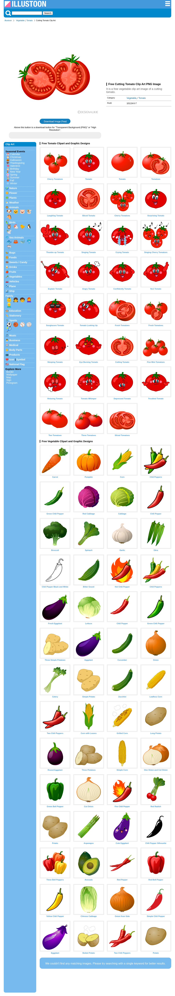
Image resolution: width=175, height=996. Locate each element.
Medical (13, 345)
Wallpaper (11, 374)
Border (10, 371)
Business (14, 340)
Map (8, 377)
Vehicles (14, 281)
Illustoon (8, 20)
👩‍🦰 (29, 299)
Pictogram (11, 382)
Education (15, 310)
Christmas (15, 157)
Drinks (13, 267)
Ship (12, 291)
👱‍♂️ (9, 305)
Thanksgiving (17, 163)
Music (12, 335)
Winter (13, 183)
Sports (13, 320)
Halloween (16, 160)
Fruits (12, 271)
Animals (14, 207)
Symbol (20, 359)
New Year (15, 171)
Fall (12, 180)
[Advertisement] (138, 53)
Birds (12, 222)
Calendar (15, 154)
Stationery (15, 315)
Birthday (14, 168)
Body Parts (15, 350)
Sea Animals (16, 237)
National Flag (17, 364)
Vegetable (20, 20)
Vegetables (15, 276)
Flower (13, 193)
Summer (14, 177)
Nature (13, 188)
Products (14, 354)
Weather (14, 202)
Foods (13, 257)
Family (9, 295)
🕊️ (9, 231)
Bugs (12, 252)
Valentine (15, 165)
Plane (12, 286)
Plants (13, 197)
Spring (13, 174)
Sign (8, 380)
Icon (11, 359)
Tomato (29, 20)
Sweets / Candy (18, 262)
